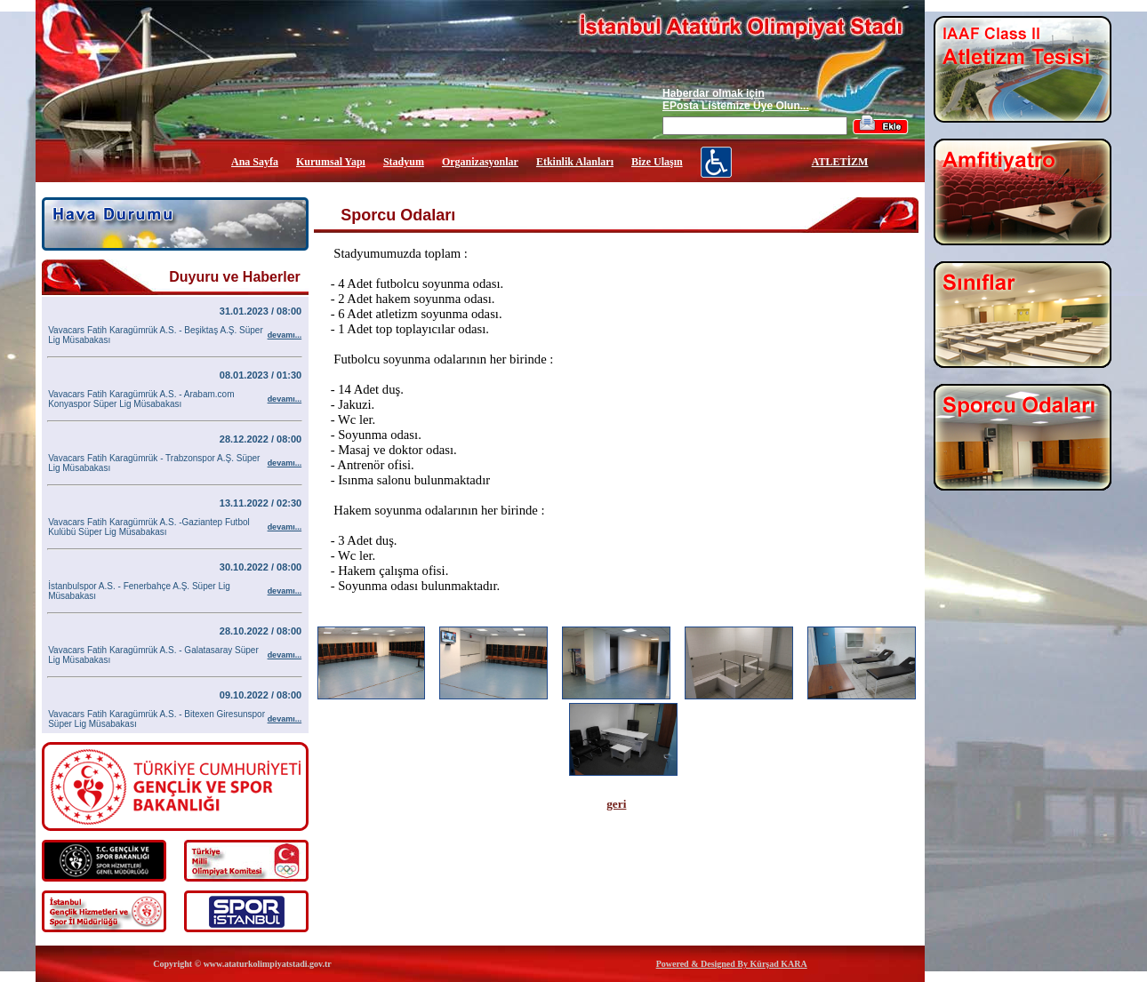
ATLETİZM (840, 162)
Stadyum (403, 162)
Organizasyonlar (480, 162)
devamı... (285, 335)
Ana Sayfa (254, 162)
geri (616, 803)
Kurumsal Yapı (330, 162)
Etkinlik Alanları (575, 162)
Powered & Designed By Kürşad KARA (731, 964)
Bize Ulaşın (657, 162)
